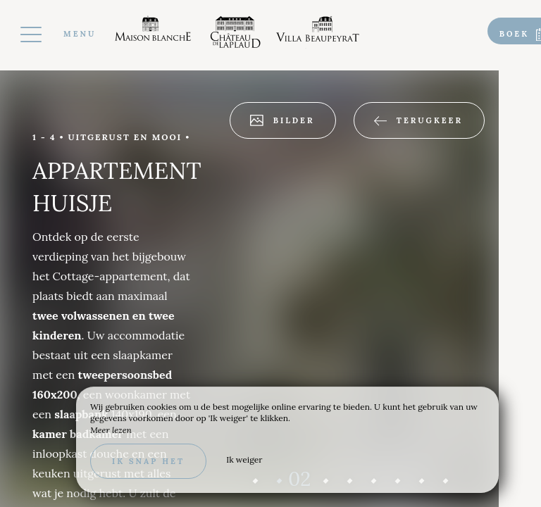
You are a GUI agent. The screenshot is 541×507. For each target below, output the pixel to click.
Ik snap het (148, 461)
